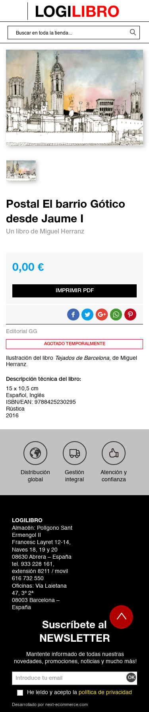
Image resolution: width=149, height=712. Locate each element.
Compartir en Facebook (73, 314)
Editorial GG (21, 331)
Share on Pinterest (130, 314)
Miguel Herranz (62, 232)
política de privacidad (105, 692)
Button (116, 314)
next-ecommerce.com (66, 705)
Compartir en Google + (101, 314)
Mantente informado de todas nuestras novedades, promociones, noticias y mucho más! (75, 658)
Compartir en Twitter (87, 314)
